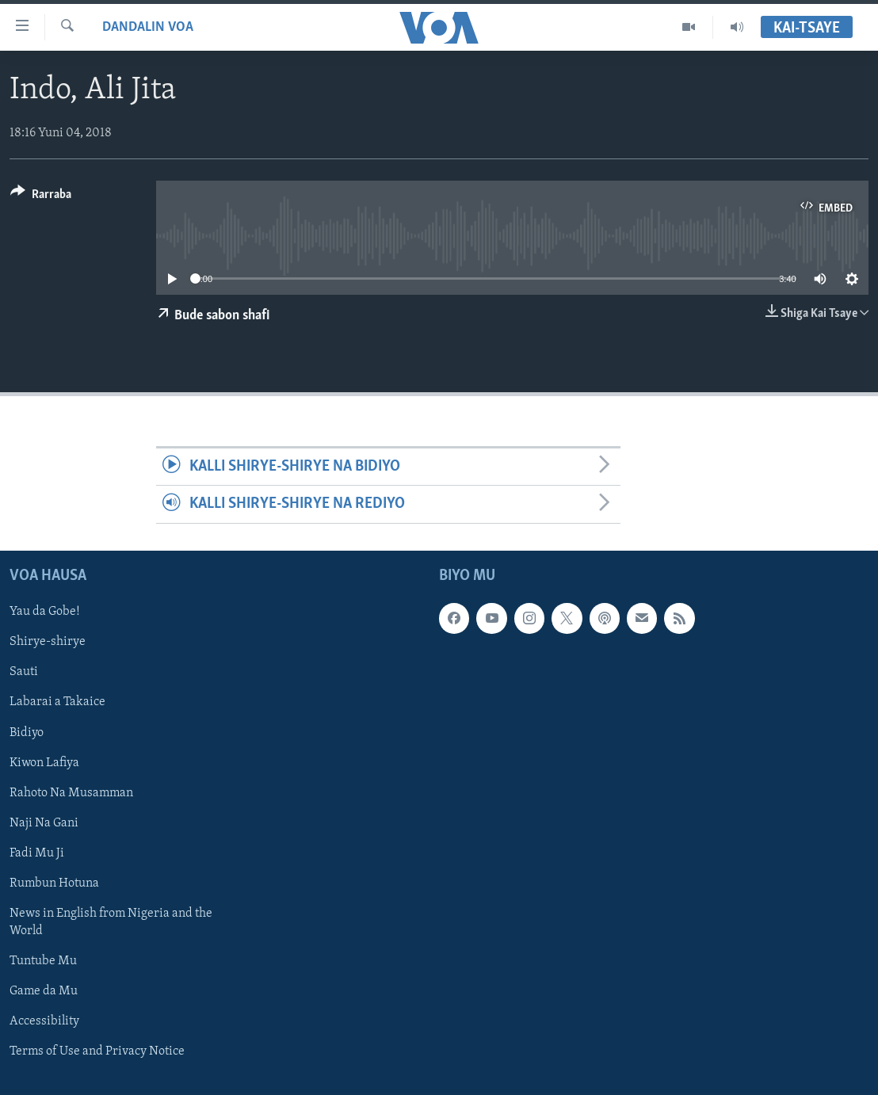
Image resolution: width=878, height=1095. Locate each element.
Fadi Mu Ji (37, 852)
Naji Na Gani (44, 822)
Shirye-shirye (48, 641)
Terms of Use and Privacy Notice (97, 1051)
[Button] (40, 197)
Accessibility (44, 1021)
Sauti (24, 672)
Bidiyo (27, 732)
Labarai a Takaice (57, 702)
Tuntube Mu (43, 961)
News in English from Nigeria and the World (111, 922)
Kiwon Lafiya (44, 762)
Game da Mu (44, 991)
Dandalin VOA (147, 27)
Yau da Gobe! (45, 611)
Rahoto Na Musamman (71, 792)
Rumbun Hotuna (54, 882)
